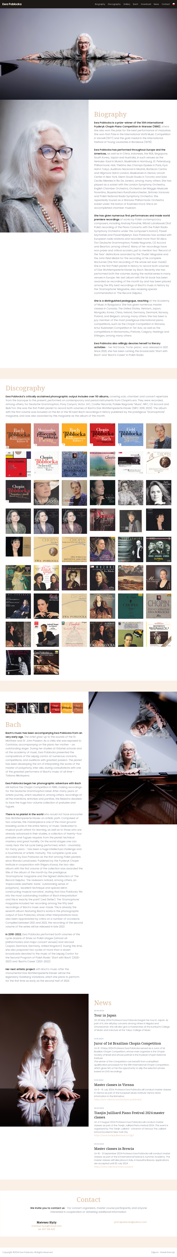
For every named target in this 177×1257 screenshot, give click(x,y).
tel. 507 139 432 (46, 1229)
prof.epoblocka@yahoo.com (130, 1222)
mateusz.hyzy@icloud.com (47, 1226)
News (156, 4)
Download (146, 4)
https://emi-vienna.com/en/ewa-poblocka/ (118, 1099)
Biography (100, 4)
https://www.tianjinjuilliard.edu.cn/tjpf (114, 1135)
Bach (135, 4)
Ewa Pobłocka (12, 4)
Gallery (126, 4)
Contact (166, 4)
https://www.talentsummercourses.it (113, 1166)
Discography (114, 4)
